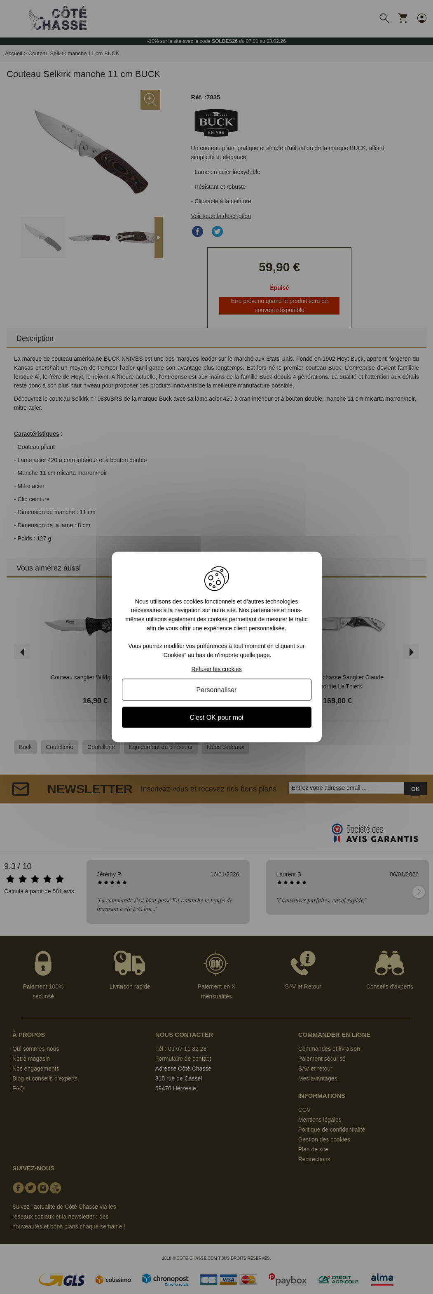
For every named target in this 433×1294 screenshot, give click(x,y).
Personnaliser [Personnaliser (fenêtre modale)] (217, 689)
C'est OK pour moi (216, 717)
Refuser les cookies (216, 669)
